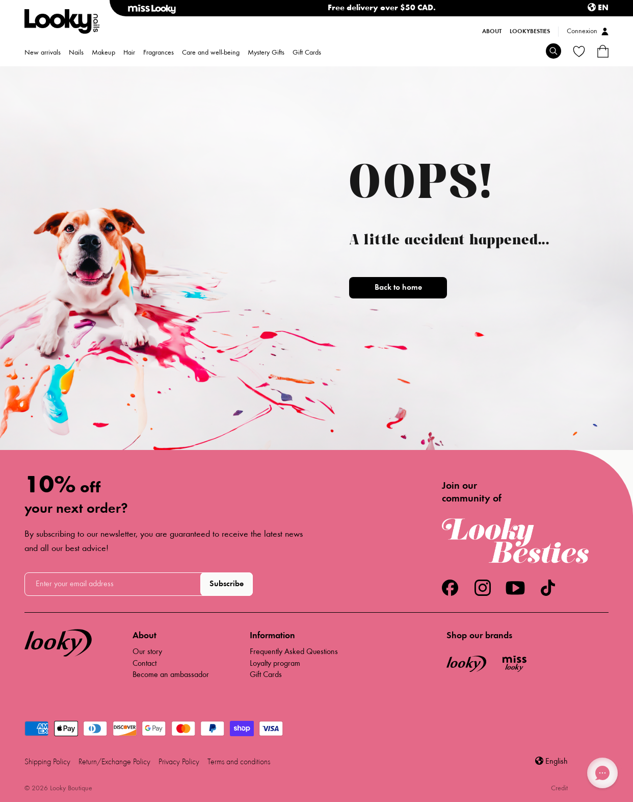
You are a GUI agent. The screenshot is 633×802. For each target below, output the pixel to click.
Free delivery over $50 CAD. (382, 8)
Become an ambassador (171, 675)
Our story (147, 652)
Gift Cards (307, 53)
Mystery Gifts (266, 53)
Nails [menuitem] (76, 53)
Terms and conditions (238, 762)
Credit (559, 788)
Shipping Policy (47, 762)
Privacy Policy (179, 762)
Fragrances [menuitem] (158, 53)
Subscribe (226, 584)
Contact (144, 664)
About (492, 32)
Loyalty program (275, 664)
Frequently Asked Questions (294, 652)
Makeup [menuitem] (103, 53)
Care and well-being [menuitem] (211, 53)
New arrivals (42, 53)
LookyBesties (530, 32)
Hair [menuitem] (129, 53)
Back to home (398, 288)
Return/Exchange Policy (114, 762)
